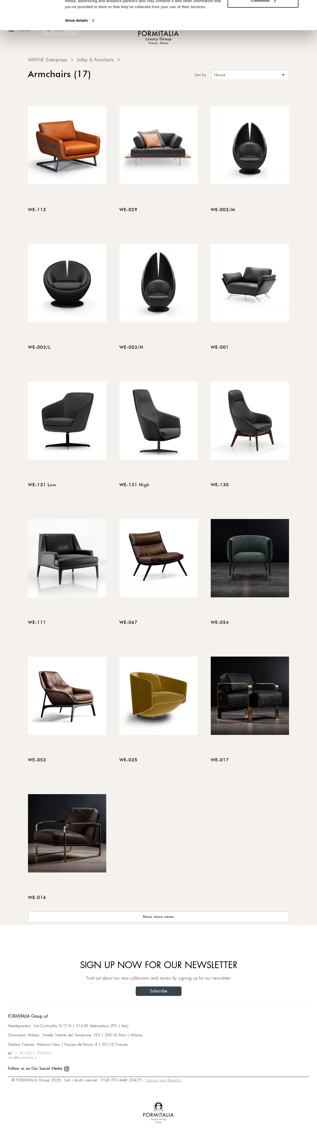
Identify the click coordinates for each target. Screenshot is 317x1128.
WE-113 (37, 210)
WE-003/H (131, 347)
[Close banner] (309, 7)
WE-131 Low (42, 485)
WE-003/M (223, 210)
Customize (263, 29)
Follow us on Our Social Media (38, 1068)
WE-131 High (134, 485)
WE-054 (220, 622)
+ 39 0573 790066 (33, 1053)
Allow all (263, 13)
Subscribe (158, 991)
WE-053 (37, 760)
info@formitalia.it (22, 1057)
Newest (250, 75)
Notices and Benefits (163, 1080)
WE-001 (220, 347)
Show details (76, 49)
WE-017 (220, 760)
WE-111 (37, 622)
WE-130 (220, 485)
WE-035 (128, 760)
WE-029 (128, 210)
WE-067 (128, 622)
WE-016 (37, 898)
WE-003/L (39, 347)
